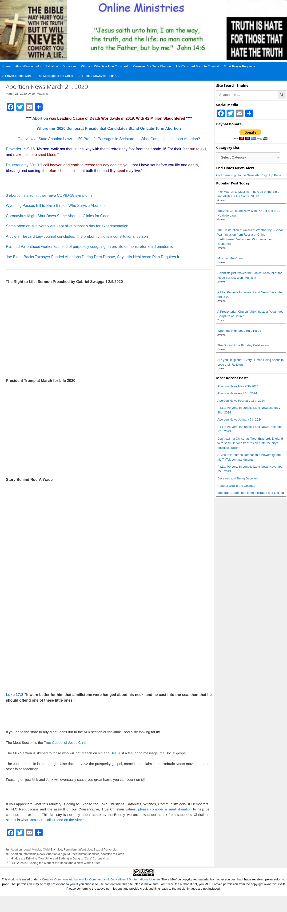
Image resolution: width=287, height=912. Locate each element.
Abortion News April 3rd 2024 (237, 393)
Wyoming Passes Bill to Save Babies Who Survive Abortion (55, 206)
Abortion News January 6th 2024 (239, 419)
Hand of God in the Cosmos (236, 485)
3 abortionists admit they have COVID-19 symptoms (49, 195)
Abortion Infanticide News (28, 854)
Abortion (40, 118)
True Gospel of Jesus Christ (65, 742)
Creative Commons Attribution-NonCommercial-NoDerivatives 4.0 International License (101, 879)
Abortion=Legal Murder (26, 849)
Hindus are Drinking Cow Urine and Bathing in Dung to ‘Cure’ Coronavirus (60, 858)
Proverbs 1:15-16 (20, 149)
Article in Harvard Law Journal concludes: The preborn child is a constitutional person (77, 236)
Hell (113, 753)
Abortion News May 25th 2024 (237, 386)
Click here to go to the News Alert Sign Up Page (248, 175)
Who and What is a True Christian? (104, 66)
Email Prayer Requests (239, 66)
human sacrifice (88, 854)
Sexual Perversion (106, 849)
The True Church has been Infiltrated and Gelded (250, 493)
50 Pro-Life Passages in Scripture (106, 139)
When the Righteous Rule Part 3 (239, 330)
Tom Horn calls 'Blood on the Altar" (56, 820)
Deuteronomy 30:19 (22, 165)
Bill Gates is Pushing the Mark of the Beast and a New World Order (55, 863)
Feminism (70, 849)
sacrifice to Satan (112, 854)
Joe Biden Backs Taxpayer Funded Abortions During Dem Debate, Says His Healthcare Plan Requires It (92, 257)
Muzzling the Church (231, 258)
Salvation (51, 66)
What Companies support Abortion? (170, 139)
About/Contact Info (28, 66)
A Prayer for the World (17, 76)
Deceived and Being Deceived (237, 478)
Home (6, 66)
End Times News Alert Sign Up (98, 76)
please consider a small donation (164, 809)
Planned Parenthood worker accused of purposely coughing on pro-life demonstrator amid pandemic (89, 247)
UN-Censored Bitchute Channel (197, 66)
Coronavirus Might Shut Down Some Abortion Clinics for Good (57, 216)
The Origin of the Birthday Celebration (243, 345)
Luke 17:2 (14, 695)
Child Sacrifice (52, 849)
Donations (69, 66)
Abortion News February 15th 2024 (241, 400)
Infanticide (85, 849)
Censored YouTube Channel (152, 66)
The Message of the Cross (55, 76)
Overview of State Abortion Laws (45, 139)
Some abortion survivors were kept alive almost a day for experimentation (67, 226)
